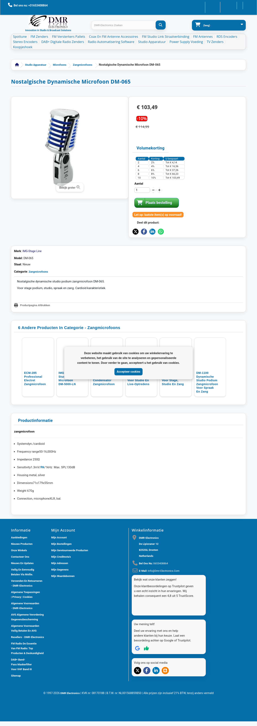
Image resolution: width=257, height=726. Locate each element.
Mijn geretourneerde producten (69, 582)
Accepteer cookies (128, 371)
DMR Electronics (70, 723)
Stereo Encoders (25, 42)
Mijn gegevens (59, 601)
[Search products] (128, 25)
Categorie (20, 304)
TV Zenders (215, 42)
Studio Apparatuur (152, 42)
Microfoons (59, 64)
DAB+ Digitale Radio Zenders (62, 42)
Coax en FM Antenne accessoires (113, 36)
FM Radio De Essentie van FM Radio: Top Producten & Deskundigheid (27, 680)
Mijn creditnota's (61, 589)
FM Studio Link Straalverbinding (165, 36)
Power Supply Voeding (186, 42)
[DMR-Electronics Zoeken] (161, 25)
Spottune (20, 36)
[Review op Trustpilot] (146, 673)
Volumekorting (151, 148)
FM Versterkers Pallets (68, 36)
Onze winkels (19, 582)
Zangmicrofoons (82, 64)
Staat (17, 297)
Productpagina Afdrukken (35, 337)
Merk (17, 283)
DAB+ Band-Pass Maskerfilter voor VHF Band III (21, 696)
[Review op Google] (137, 673)
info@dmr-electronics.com (163, 603)
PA (42, 499)
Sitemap (16, 708)
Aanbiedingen (19, 569)
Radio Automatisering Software (111, 42)
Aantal (138, 183)
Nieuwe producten (22, 576)
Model (18, 290)
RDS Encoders (226, 36)
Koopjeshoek (22, 47)
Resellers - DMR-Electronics (27, 669)
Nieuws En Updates (22, 595)
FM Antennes (203, 36)
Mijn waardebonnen (62, 608)
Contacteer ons (201, 5)
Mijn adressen (59, 595)
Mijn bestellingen (61, 576)
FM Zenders (39, 36)
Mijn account (59, 569)
